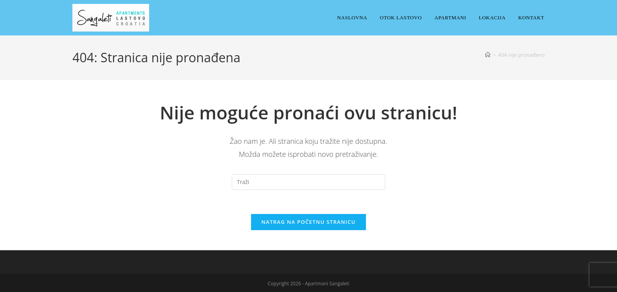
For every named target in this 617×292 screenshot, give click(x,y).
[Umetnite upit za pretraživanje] (308, 182)
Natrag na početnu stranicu (308, 221)
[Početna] (487, 54)
